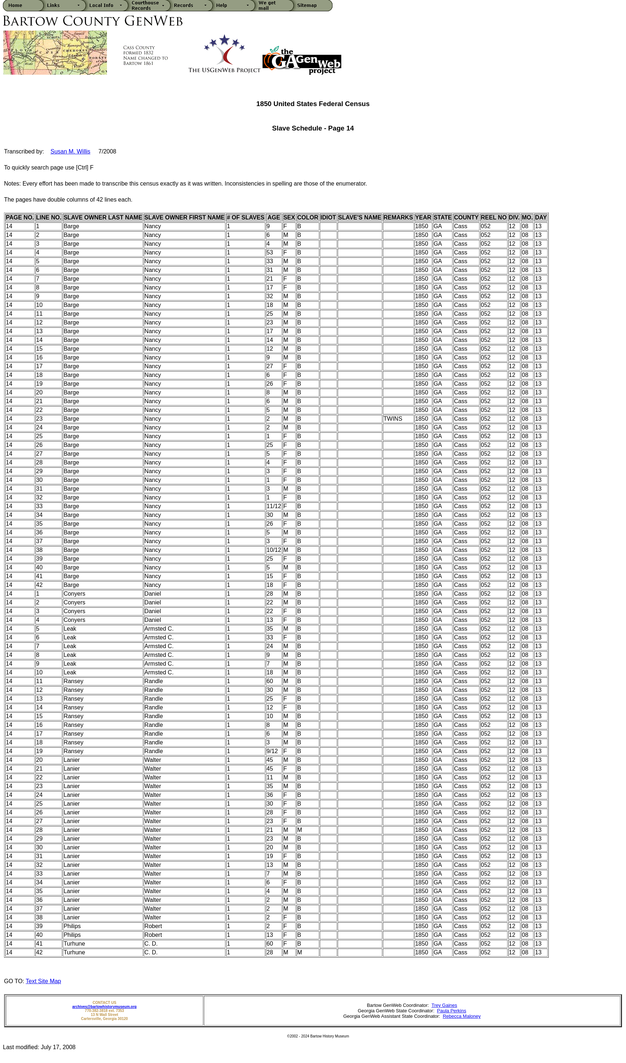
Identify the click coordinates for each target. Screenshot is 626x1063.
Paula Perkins (451, 1010)
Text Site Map (43, 981)
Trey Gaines (444, 1005)
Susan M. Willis (70, 151)
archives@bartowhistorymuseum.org (104, 1007)
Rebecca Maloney (462, 1016)
